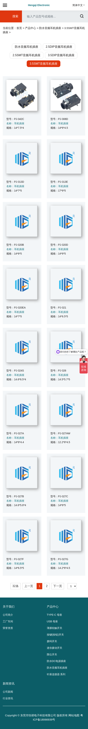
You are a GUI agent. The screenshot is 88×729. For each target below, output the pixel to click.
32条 (15, 586)
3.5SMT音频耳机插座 (43, 63)
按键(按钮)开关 (55, 634)
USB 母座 (52, 621)
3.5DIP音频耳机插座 (61, 55)
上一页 (28, 586)
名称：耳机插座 (15, 123)
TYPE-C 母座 (54, 614)
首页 (19, 28)
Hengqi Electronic (39, 5)
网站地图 (73, 715)
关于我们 (8, 606)
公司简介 (8, 614)
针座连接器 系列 (56, 674)
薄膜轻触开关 (54, 628)
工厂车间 (8, 621)
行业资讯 (8, 698)
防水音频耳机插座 (50, 28)
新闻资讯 (8, 683)
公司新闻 (8, 691)
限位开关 (52, 654)
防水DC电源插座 (56, 661)
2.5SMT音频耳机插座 (26, 55)
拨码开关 (52, 641)
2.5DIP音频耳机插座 (59, 46)
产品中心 (30, 28)
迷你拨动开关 (54, 647)
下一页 (57, 586)
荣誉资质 (8, 628)
